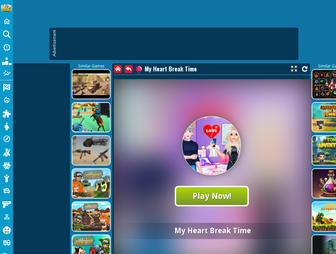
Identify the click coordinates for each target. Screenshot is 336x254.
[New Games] (6, 47)
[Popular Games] (6, 60)
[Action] (6, 99)
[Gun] (6, 203)
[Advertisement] (141, 74)
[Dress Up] (6, 125)
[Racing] (6, 86)
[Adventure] (6, 138)
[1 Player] (6, 216)
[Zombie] (6, 164)
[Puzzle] (6, 112)
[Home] (6, 21)
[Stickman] (6, 177)
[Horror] (6, 229)
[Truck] (6, 242)
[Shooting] (6, 151)
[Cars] (6, 190)
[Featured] (6, 73)
